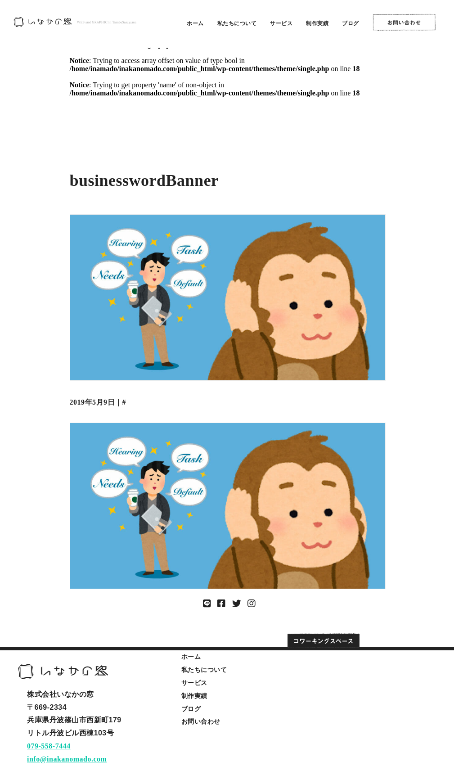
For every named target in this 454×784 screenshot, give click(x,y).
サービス (281, 23)
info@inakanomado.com (67, 759)
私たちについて (237, 23)
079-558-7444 (49, 746)
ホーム (195, 23)
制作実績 (317, 23)
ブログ (350, 23)
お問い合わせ (200, 721)
